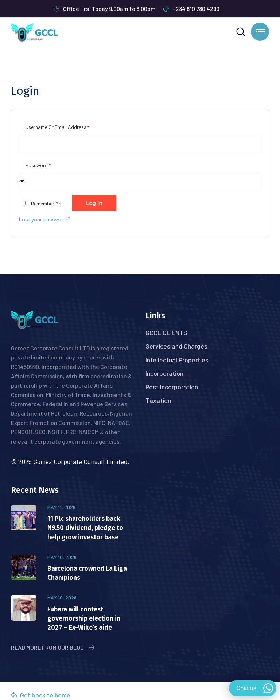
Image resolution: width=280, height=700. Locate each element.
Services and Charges (176, 346)
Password (38, 164)
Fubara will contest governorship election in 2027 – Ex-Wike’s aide (83, 618)
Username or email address (57, 126)
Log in (94, 203)
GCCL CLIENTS (166, 333)
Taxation (158, 400)
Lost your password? (44, 219)
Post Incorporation (171, 387)
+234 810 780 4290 (191, 8)
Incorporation (164, 373)
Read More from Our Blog (52, 647)
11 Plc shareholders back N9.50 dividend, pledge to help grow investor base (85, 528)
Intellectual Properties (177, 360)
